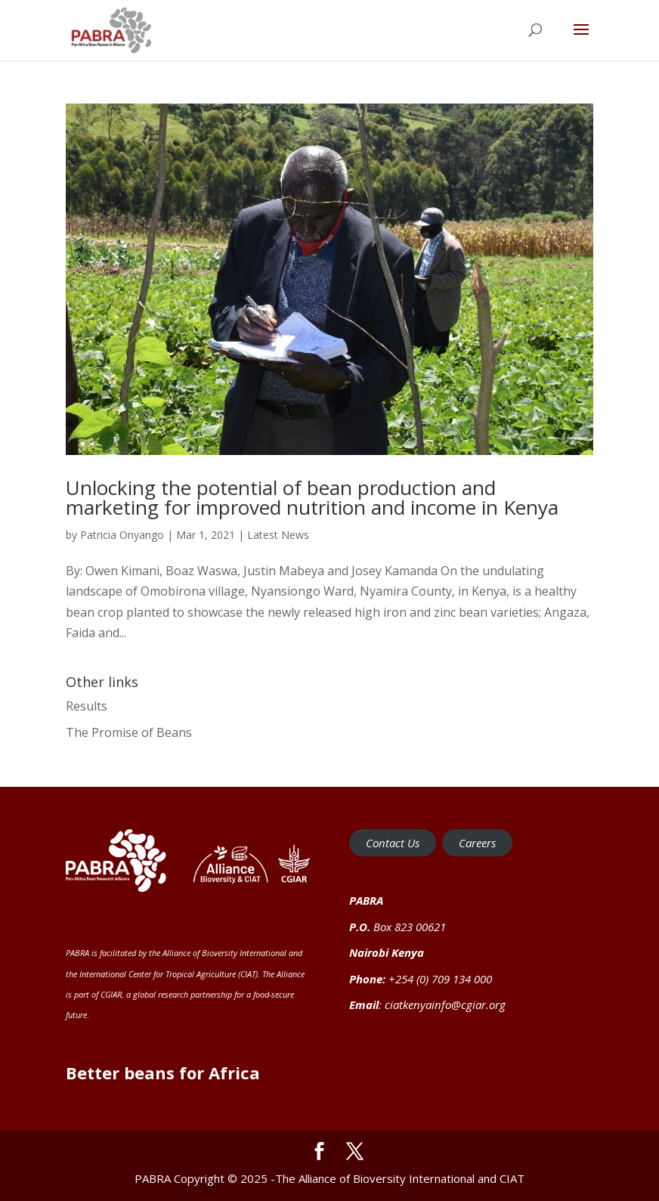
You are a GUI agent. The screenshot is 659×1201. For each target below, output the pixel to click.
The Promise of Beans (129, 732)
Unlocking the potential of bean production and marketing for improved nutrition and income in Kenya (312, 497)
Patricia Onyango (122, 535)
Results (86, 706)
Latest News (278, 535)
